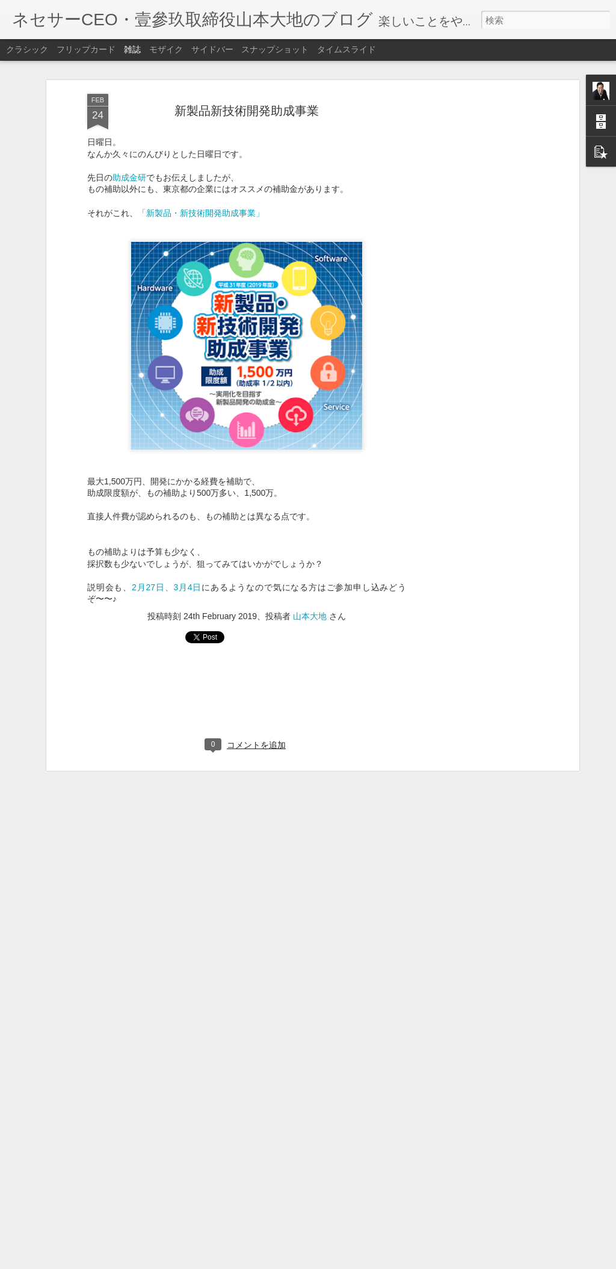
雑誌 (132, 49)
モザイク (166, 49)
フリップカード (86, 49)
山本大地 (310, 599)
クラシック (27, 49)
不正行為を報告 (381, 1261)
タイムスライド (346, 49)
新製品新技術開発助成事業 (246, 93)
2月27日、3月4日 (167, 570)
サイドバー (212, 49)
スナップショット (275, 49)
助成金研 (129, 160)
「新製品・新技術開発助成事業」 (201, 196)
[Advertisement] (472, 266)
